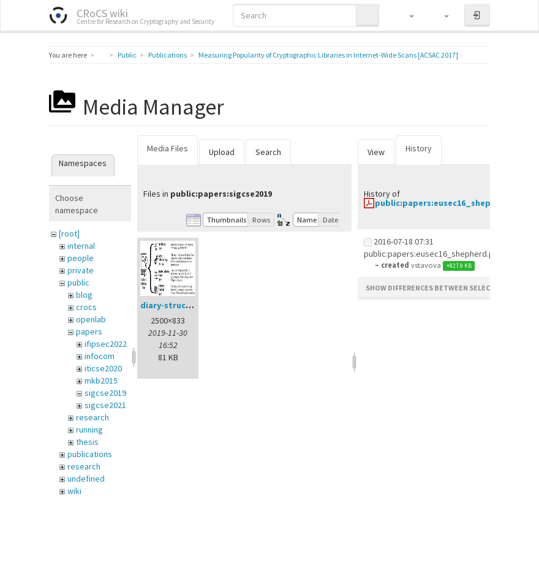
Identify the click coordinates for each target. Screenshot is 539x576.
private (80, 270)
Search (268, 151)
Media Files (167, 148)
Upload (222, 151)
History (418, 148)
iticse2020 (103, 368)
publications (89, 454)
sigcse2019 (105, 392)
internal (81, 245)
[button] (405, 15)
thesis (87, 441)
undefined (86, 478)
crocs (86, 307)
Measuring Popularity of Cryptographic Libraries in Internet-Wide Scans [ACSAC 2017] (328, 54)
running (89, 429)
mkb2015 (101, 380)
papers (89, 331)
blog (84, 294)
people (80, 257)
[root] (69, 233)
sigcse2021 (105, 405)
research (92, 417)
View (376, 151)
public (78, 282)
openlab (91, 319)
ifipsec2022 (106, 343)
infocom (100, 356)
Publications (167, 54)
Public (127, 54)
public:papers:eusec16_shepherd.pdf (451, 202)
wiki (74, 490)
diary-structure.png (181, 305)
